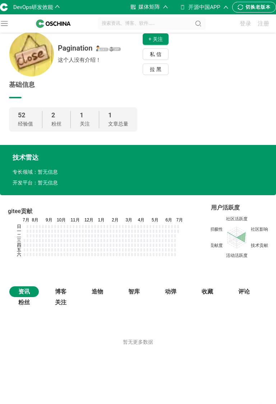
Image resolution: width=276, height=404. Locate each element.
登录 (245, 23)
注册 (263, 23)
